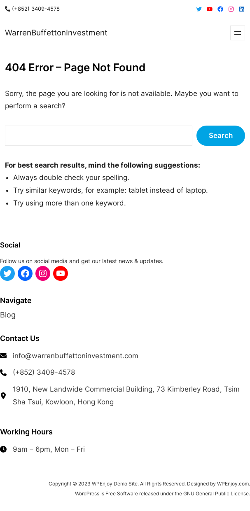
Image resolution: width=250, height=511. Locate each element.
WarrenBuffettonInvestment (56, 32)
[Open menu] (237, 33)
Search (221, 135)
